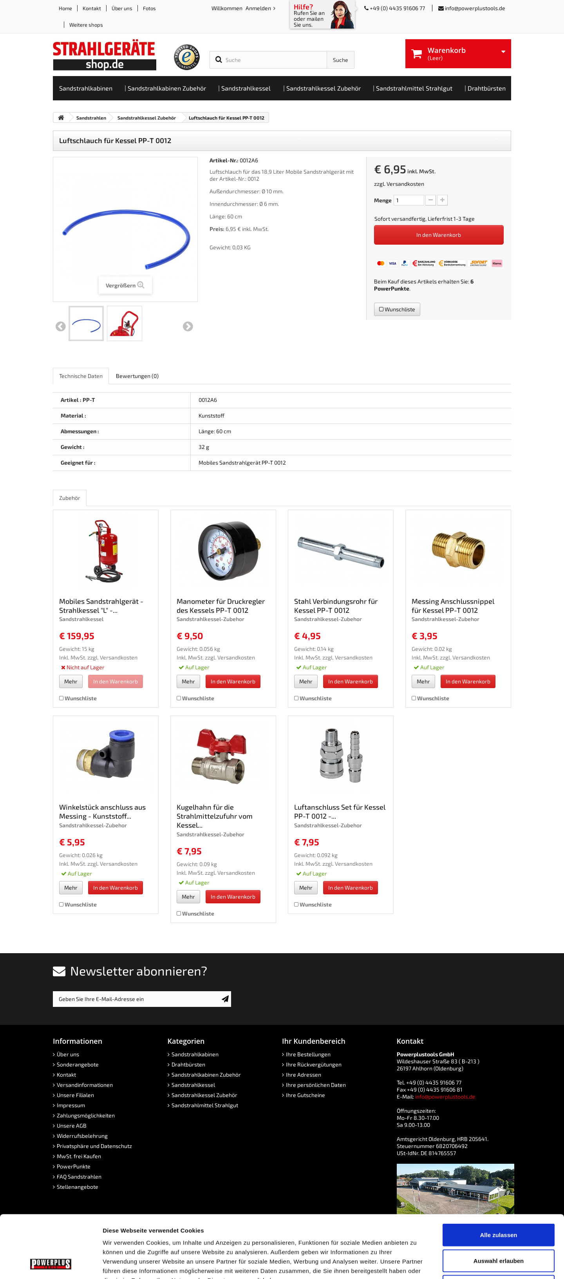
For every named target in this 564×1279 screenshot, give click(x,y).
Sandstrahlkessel (193, 1084)
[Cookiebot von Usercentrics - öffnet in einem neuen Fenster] (50, 1264)
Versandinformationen (85, 1084)
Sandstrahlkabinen (195, 1054)
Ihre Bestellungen (308, 1054)
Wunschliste (397, 309)
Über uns (122, 8)
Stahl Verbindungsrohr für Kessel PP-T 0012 (336, 605)
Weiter (188, 326)
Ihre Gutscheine (305, 1095)
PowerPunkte (391, 288)
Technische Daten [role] (81, 375)
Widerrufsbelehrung (82, 1135)
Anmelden (259, 8)
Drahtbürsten (188, 1064)
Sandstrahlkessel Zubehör (204, 1095)
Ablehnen (498, 1227)
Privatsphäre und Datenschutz (94, 1146)
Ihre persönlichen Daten (316, 1084)
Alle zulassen (498, 1176)
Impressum (71, 1105)
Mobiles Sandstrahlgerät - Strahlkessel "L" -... (101, 605)
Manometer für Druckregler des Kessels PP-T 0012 (221, 605)
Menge (383, 200)
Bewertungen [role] (137, 375)
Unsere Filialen (75, 1095)
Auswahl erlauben (499, 1202)
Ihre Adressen (303, 1074)
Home (65, 8)
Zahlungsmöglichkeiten (86, 1115)
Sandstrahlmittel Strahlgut (205, 1105)
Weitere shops (86, 25)
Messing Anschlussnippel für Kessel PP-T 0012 (453, 605)
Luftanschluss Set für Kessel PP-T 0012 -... (339, 811)
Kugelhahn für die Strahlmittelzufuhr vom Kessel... (215, 816)
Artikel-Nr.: (224, 160)
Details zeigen (416, 1263)
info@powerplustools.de (475, 8)
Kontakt (92, 8)
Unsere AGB (72, 1125)
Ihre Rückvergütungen (314, 1064)
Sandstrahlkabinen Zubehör (206, 1074)
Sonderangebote (78, 1064)
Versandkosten (405, 183)
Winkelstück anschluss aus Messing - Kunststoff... (102, 811)
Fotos (149, 8)
